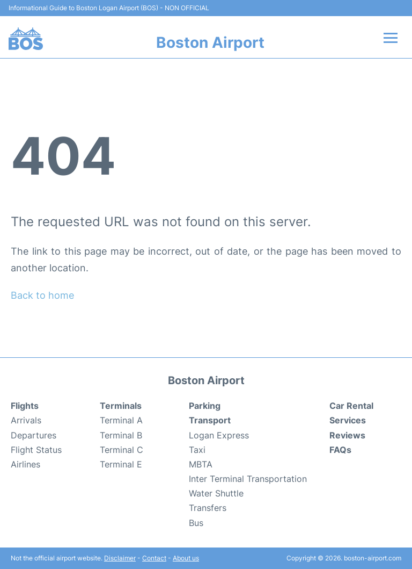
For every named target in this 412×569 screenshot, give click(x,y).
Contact (154, 558)
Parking (204, 405)
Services (347, 420)
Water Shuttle (216, 493)
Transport (210, 420)
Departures (33, 435)
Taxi (197, 449)
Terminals (121, 405)
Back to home (42, 295)
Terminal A (121, 420)
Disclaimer (120, 558)
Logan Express (219, 435)
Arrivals (26, 420)
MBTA (200, 464)
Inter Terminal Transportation (248, 478)
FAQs (340, 449)
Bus (196, 522)
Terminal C (121, 449)
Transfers (207, 507)
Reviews (347, 435)
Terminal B (121, 435)
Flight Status (36, 449)
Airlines (25, 464)
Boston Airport (210, 42)
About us (186, 558)
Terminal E (121, 464)
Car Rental (351, 405)
